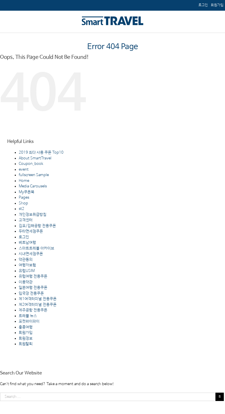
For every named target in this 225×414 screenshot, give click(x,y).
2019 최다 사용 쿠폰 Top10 (41, 152)
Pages (24, 197)
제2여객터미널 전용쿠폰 (38, 305)
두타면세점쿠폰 (31, 231)
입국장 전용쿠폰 (31, 293)
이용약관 (26, 282)
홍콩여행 (26, 327)
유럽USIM (27, 271)
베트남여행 (27, 242)
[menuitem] (217, 5)
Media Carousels (33, 186)
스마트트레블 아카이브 (36, 248)
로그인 (24, 237)
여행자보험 (27, 265)
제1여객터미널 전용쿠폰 (38, 299)
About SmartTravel (35, 158)
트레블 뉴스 (28, 316)
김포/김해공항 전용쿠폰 (37, 226)
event (24, 169)
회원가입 (26, 333)
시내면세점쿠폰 (31, 254)
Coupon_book (31, 164)
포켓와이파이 (29, 321)
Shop (23, 203)
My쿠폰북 (26, 192)
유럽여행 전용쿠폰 (33, 276)
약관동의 (26, 260)
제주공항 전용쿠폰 (33, 310)
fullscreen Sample (34, 175)
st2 (21, 209)
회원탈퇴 (26, 344)
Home (24, 181)
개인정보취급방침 (33, 214)
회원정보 (26, 338)
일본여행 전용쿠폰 (33, 288)
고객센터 (26, 220)
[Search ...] (107, 397)
